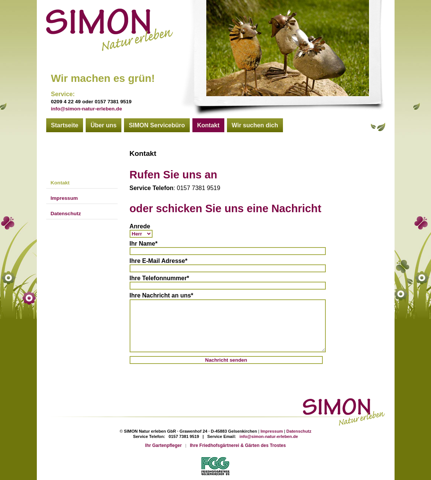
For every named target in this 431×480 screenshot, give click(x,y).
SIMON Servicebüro (157, 125)
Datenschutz (66, 213)
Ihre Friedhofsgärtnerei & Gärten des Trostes (238, 445)
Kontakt (208, 125)
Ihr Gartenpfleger (163, 445)
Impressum (64, 198)
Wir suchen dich (255, 125)
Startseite (65, 125)
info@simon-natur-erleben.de (86, 109)
